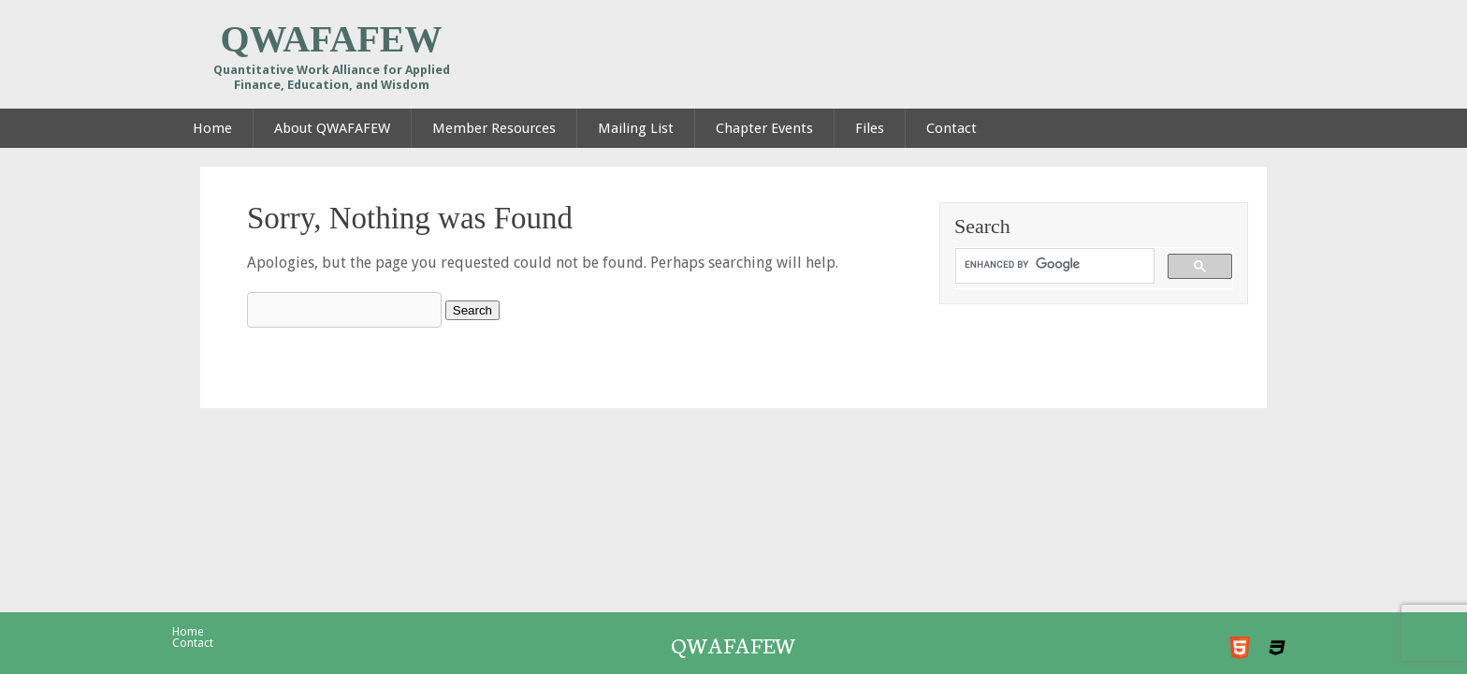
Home (187, 631)
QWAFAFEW (331, 39)
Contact (192, 643)
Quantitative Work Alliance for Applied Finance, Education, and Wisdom (331, 77)
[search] (1053, 264)
